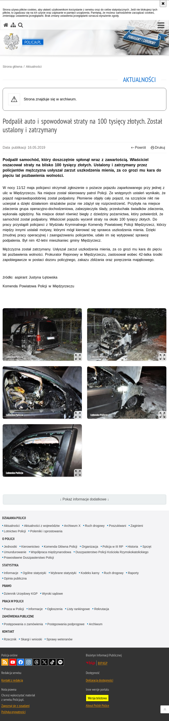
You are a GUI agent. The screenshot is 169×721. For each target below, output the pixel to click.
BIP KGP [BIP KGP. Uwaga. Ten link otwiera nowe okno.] (102, 663)
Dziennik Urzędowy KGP (21, 593)
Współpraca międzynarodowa (51, 552)
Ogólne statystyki (34, 573)
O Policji (8, 538)
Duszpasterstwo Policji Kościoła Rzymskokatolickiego (111, 552)
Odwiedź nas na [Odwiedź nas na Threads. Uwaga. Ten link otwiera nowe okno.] (36, 662)
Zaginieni (136, 525)
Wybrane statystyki (63, 573)
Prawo (6, 585)
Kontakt (8, 631)
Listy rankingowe (78, 609)
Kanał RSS (4, 662)
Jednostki (10, 546)
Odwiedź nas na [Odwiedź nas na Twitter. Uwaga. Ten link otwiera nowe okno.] (44, 662)
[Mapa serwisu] (13, 25)
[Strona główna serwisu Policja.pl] (6, 25)
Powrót (138, 147)
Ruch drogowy (95, 525)
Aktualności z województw (42, 525)
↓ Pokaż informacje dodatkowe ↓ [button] (84, 499)
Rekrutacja (101, 609)
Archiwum (95, 624)
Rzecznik (10, 639)
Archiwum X (72, 525)
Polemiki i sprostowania (46, 531)
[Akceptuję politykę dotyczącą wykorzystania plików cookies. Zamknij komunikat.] (163, 3)
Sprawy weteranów (59, 639)
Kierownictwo (30, 546)
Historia (133, 546)
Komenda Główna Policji (60, 546)
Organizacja (90, 546)
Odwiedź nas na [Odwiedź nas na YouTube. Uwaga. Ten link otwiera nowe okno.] (12, 662)
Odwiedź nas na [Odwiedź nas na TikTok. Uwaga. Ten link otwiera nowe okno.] (52, 662)
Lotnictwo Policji (15, 531)
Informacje (11, 573)
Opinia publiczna (15, 578)
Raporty (133, 573)
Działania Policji (14, 518)
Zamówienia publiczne (18, 616)
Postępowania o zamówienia (23, 624)
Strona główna (12, 66)
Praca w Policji (13, 601)
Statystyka (10, 565)
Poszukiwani (117, 525)
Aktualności (34, 66)
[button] (161, 25)
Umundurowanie (15, 552)
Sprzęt (146, 546)
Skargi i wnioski (31, 639)
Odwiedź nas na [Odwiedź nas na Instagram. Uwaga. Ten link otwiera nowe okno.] (28, 662)
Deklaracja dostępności (99, 680)
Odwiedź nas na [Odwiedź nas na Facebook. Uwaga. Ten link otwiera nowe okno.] (20, 662)
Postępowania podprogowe (65, 624)
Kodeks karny (90, 573)
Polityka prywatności (13, 712)
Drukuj (158, 147)
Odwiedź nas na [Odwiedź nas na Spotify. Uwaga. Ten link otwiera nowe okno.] (60, 662)
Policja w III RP (113, 546)
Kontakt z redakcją (12, 680)
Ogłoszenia (54, 609)
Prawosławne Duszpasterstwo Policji (29, 557)
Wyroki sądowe (52, 593)
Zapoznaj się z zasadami (15, 705)
